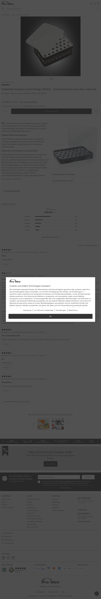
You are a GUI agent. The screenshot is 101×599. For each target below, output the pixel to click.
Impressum (27, 310)
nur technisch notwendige (43, 310)
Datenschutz (73, 310)
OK (50, 316)
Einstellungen (61, 310)
